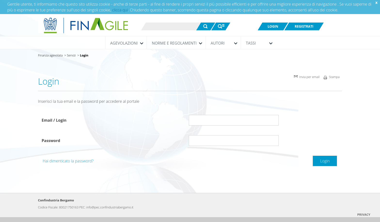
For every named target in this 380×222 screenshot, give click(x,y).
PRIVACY (363, 214)
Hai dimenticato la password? (68, 161)
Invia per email (306, 77)
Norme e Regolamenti (176, 43)
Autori (223, 43)
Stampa (331, 78)
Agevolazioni (125, 43)
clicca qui (120, 10)
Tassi (258, 43)
